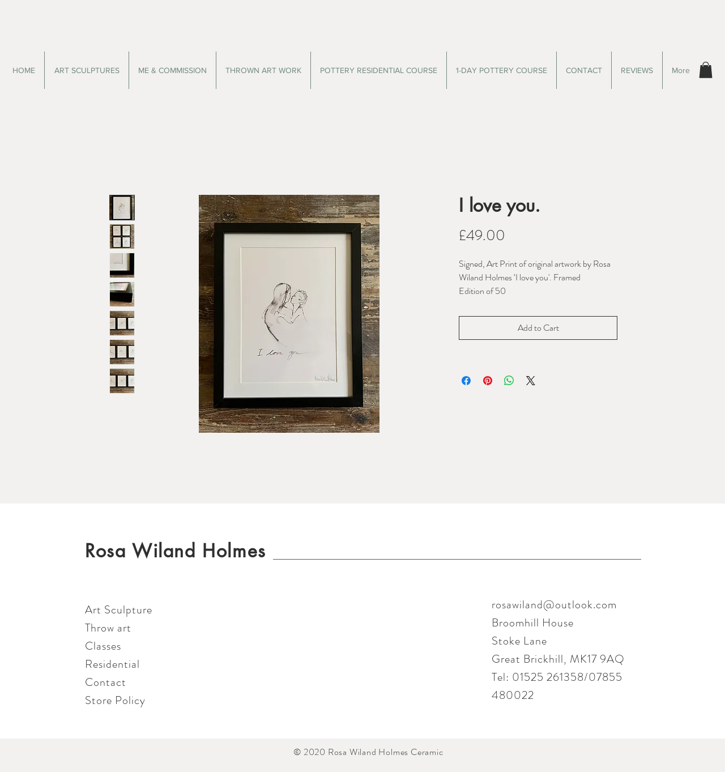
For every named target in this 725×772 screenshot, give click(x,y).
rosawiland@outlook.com (554, 604)
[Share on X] (531, 380)
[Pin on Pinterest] (487, 380)
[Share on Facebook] (466, 380)
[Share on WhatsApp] (509, 380)
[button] (706, 70)
